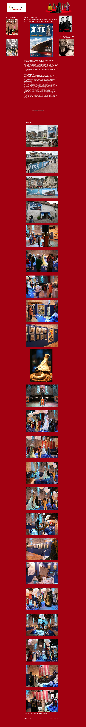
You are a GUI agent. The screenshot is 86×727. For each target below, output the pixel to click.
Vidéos (45, 713)
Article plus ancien (54, 718)
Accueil (41, 718)
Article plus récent (28, 718)
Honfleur (39, 713)
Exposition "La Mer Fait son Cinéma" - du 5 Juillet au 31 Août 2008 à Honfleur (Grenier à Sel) (40, 20)
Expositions (33, 713)
